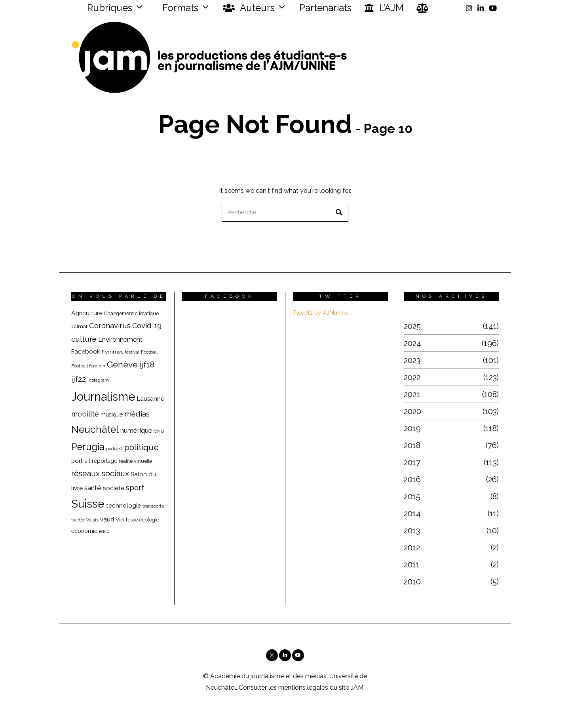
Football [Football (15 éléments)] (149, 352)
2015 (412, 496)
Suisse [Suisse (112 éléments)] (87, 503)
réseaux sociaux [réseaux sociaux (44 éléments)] (100, 473)
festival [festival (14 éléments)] (132, 352)
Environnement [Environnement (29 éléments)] (120, 339)
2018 (412, 445)
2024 (412, 343)
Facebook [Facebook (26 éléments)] (85, 351)
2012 (412, 547)
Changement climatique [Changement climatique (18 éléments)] (131, 313)
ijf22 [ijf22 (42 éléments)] (78, 379)
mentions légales (303, 687)
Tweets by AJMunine (320, 312)
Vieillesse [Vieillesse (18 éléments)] (127, 520)
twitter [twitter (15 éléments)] (78, 520)
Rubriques (104, 7)
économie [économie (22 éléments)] (84, 531)
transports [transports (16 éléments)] (153, 506)
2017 (412, 462)
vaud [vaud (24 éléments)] (107, 519)
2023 (412, 360)
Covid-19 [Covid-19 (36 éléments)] (147, 325)
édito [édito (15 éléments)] (104, 531)
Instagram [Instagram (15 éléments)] (98, 380)
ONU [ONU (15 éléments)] (159, 431)
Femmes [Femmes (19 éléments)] (112, 352)
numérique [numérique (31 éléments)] (136, 430)
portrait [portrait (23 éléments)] (80, 460)
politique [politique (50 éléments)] (141, 447)
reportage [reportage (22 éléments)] (104, 461)
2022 (412, 377)
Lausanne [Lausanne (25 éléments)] (150, 398)
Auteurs (249, 8)
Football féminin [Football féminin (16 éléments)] (88, 366)
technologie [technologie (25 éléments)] (123, 505)
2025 (412, 326)
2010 (412, 581)
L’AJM (384, 8)
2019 (412, 428)
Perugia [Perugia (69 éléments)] (87, 447)
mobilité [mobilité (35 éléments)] (85, 414)
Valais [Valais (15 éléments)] (92, 520)
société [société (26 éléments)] (113, 488)
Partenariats (325, 7)
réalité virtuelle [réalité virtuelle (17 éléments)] (135, 461)
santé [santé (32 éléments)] (92, 488)
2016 (412, 479)
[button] (338, 212)
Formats (179, 7)
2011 (412, 564)
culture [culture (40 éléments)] (84, 339)
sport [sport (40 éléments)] (135, 487)
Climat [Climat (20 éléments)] (79, 326)
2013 (412, 530)
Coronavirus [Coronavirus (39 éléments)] (110, 325)
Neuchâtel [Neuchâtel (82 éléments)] (95, 429)
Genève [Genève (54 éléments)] (122, 364)
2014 (412, 513)
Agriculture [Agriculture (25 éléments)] (87, 313)
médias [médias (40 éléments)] (137, 413)
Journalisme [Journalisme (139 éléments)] (103, 396)
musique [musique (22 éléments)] (112, 414)
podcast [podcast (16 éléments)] (114, 448)
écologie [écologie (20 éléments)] (149, 519)
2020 (412, 411)
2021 (412, 394)
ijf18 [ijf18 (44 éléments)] (146, 364)
